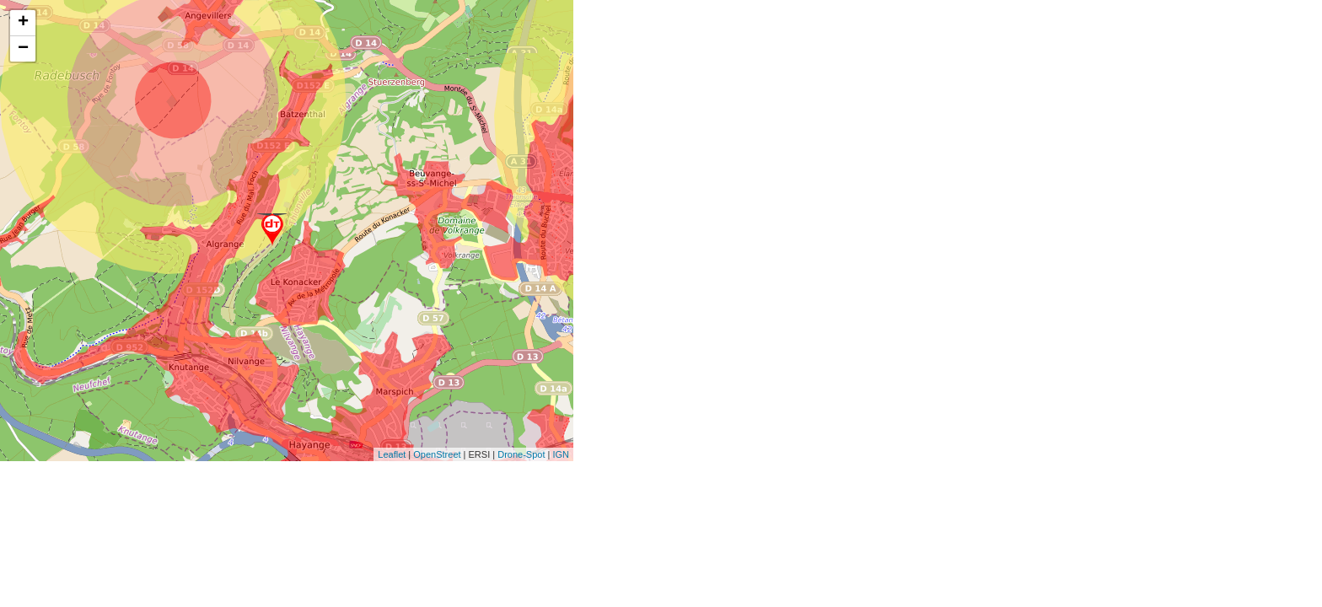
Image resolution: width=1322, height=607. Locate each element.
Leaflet (392, 454)
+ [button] (23, 22)
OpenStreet (436, 454)
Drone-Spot (521, 454)
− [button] (23, 49)
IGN (560, 454)
